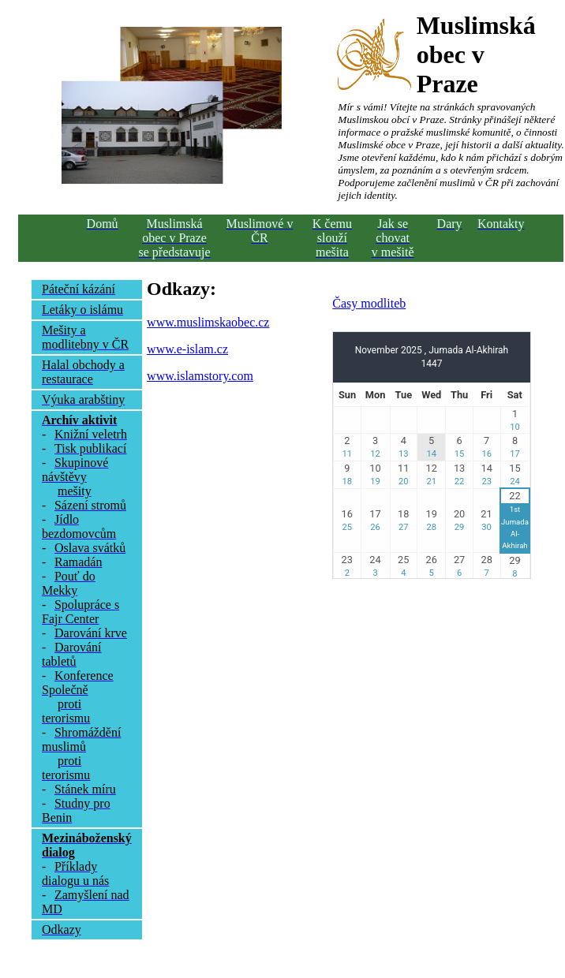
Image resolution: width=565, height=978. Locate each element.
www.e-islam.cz (187, 349)
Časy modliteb (369, 303)
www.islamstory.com (200, 376)
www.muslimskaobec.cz (208, 322)
